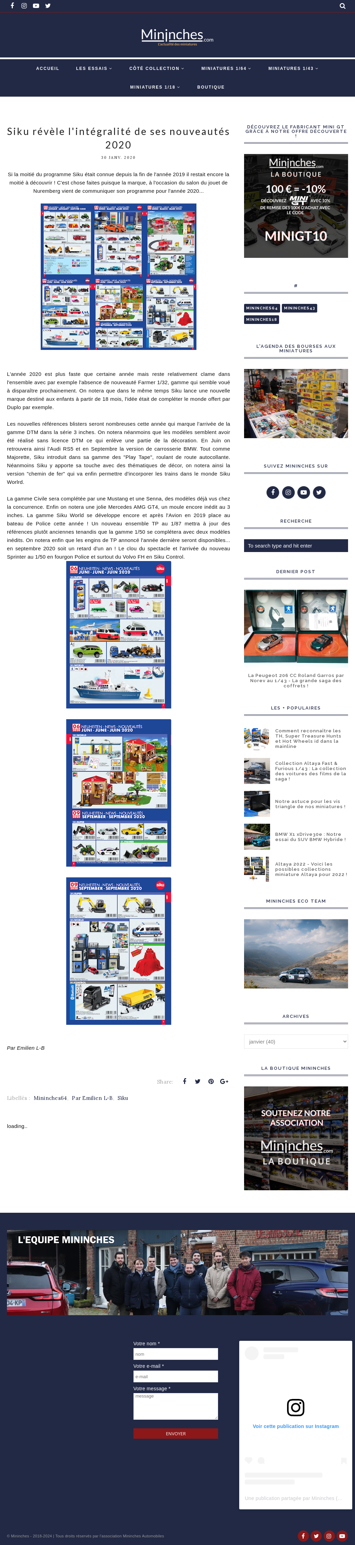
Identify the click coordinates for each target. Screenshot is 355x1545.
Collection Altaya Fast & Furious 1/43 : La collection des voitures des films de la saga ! (310, 771)
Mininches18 (261, 319)
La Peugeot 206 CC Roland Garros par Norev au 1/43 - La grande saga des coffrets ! (296, 680)
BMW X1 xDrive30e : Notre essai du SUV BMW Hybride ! (310, 837)
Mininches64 (50, 1098)
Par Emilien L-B (92, 1098)
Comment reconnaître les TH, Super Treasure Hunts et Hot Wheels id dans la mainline (308, 738)
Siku (123, 1098)
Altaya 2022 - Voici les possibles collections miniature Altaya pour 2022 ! (311, 869)
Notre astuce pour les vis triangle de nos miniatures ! (310, 804)
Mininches (20, 1536)
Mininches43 (299, 308)
